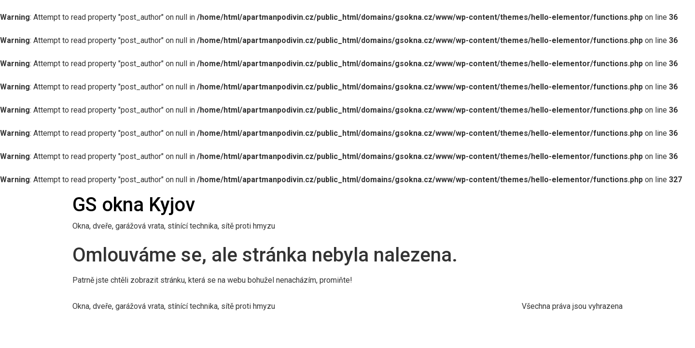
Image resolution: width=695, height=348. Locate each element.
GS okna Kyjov (133, 204)
